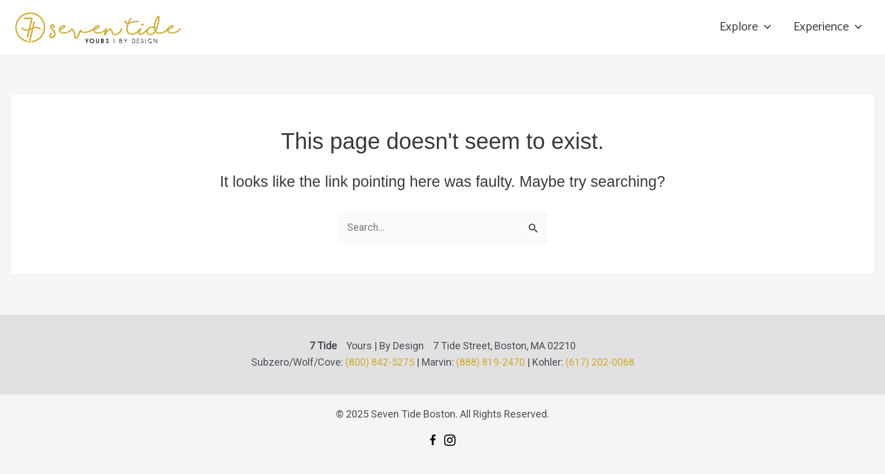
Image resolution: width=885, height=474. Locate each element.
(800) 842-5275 (379, 362)
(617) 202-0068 (600, 362)
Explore (742, 27)
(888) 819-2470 (490, 362)
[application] (761, 27)
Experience (827, 27)
